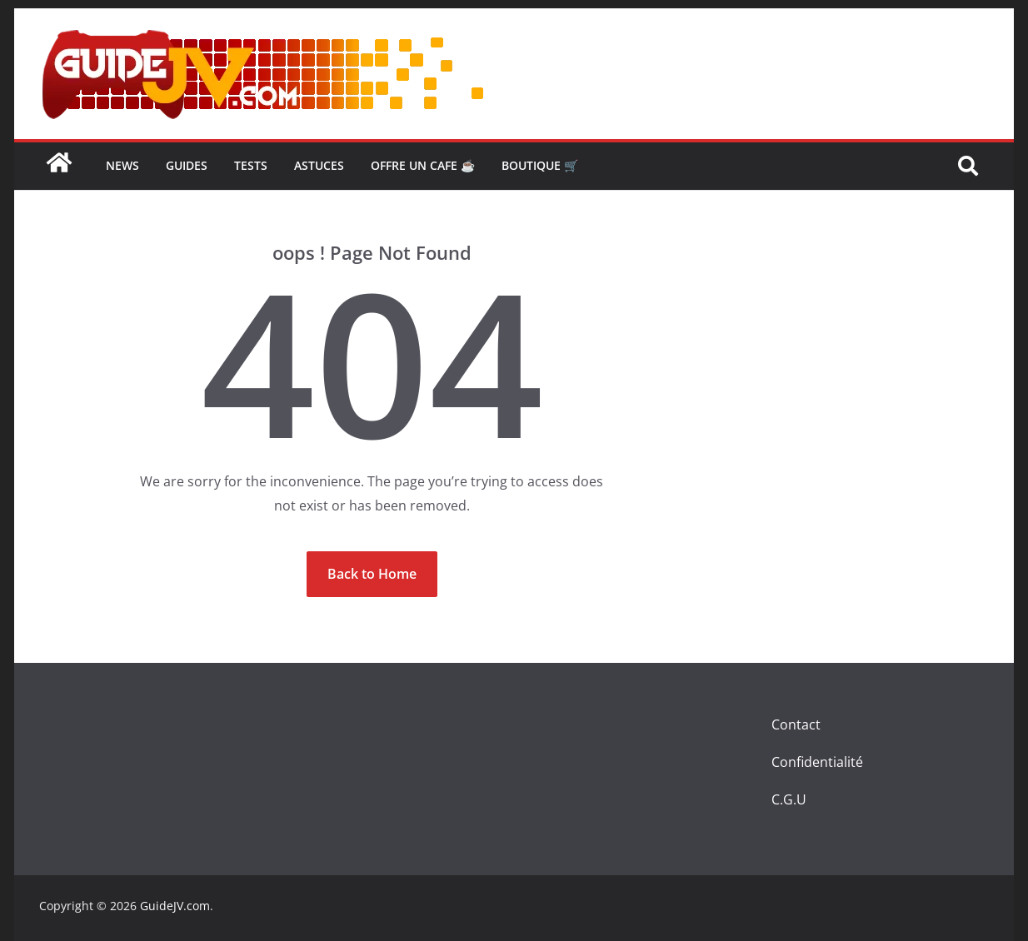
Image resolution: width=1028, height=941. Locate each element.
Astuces (319, 165)
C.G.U (788, 799)
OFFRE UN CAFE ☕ (423, 165)
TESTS (250, 165)
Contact (796, 724)
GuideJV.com (175, 906)
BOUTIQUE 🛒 (540, 165)
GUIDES (186, 165)
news (122, 165)
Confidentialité (817, 762)
